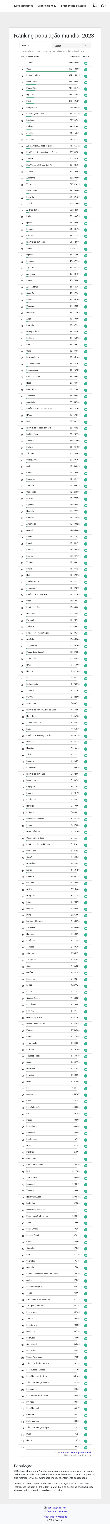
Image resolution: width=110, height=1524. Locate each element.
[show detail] (85, 63)
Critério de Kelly (47, 5)
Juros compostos (23, 5)
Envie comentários (55, 1511)
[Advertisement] (55, 19)
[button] (94, 5)
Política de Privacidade (55, 1516)
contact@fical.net (55, 1507)
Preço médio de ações (73, 5)
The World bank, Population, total (76, 1452)
